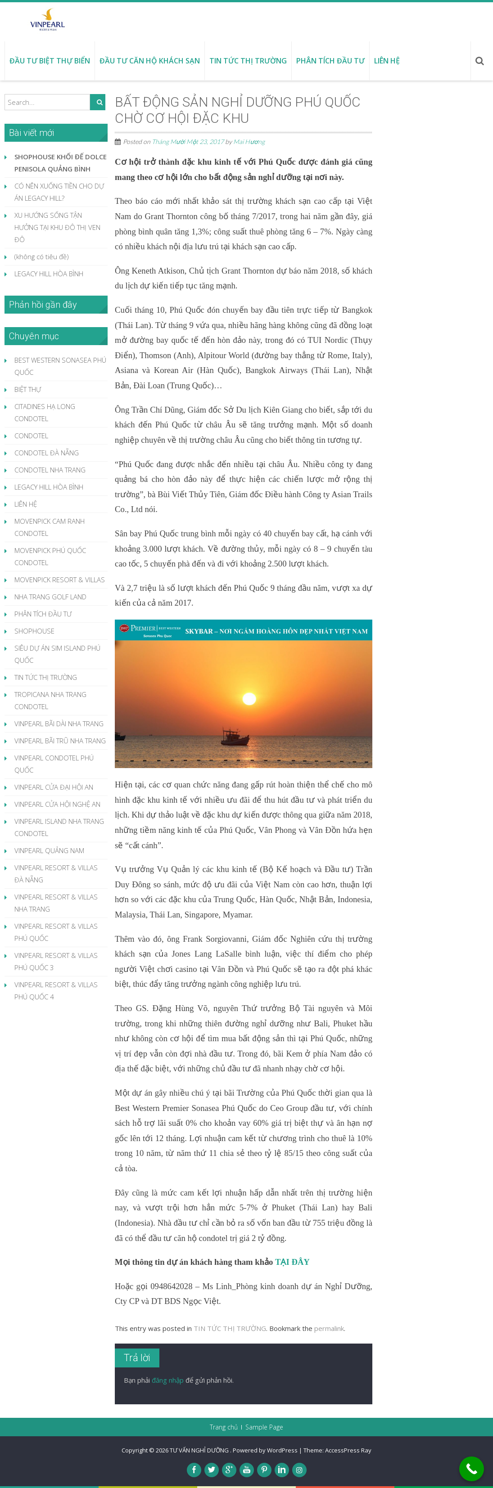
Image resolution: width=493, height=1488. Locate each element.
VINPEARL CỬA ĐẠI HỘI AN (53, 786)
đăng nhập (168, 1380)
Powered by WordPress (265, 1450)
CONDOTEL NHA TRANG (50, 469)
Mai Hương (248, 141)
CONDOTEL (31, 435)
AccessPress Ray (348, 1450)
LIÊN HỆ (25, 503)
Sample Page (264, 1427)
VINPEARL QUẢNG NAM (49, 850)
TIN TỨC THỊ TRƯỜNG (230, 1328)
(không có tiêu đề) (41, 256)
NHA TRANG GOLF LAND (50, 596)
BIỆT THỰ (27, 389)
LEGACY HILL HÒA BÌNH (48, 273)
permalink (329, 1328)
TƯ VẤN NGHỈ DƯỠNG (200, 1450)
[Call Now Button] (471, 1469)
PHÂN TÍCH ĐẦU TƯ (43, 613)
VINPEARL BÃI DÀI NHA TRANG (59, 723)
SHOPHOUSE (34, 630)
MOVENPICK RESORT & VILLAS (59, 579)
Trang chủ (224, 1427)
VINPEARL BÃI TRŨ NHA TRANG (60, 740)
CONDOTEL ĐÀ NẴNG (46, 452)
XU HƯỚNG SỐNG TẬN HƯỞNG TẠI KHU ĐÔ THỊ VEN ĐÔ (57, 227)
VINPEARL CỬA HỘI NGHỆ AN (57, 804)
